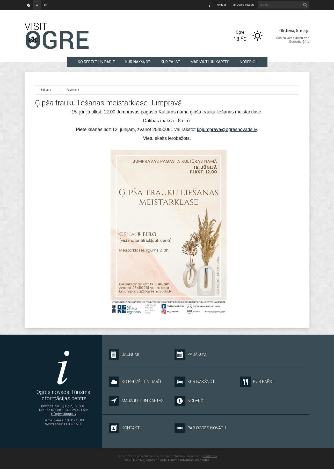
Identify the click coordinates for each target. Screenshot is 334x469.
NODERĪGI (248, 62)
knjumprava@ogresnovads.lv (227, 129)
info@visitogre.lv (63, 414)
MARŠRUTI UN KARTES (210, 62)
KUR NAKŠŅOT (137, 62)
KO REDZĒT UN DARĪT (96, 62)
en (45, 4)
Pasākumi (73, 89)
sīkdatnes (210, 456)
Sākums (46, 89)
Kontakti (221, 4)
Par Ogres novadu (243, 4)
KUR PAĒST (170, 62)
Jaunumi (124, 354)
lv (37, 4)
